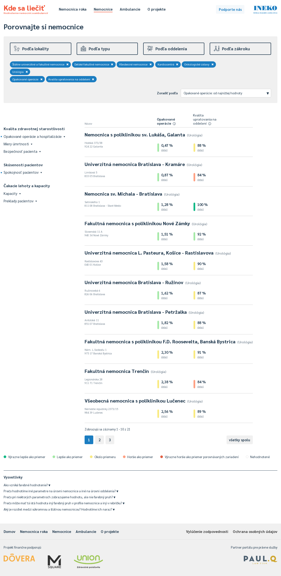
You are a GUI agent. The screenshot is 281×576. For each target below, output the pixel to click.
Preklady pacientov (20, 200)
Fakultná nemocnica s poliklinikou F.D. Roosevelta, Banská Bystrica (169, 341)
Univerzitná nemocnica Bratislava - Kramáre (143, 164)
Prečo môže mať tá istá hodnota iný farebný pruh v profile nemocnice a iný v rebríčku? (64, 503)
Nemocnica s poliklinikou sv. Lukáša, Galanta (143, 134)
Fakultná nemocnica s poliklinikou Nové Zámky (146, 223)
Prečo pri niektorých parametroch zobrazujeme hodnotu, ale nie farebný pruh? (59, 497)
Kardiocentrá (168, 64)
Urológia (20, 72)
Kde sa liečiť (26, 8)
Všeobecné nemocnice (135, 64)
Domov (9, 531)
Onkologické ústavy (199, 64)
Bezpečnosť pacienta (22, 151)
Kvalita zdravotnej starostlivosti (34, 128)
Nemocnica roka (73, 9)
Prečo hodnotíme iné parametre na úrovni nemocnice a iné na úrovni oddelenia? (61, 491)
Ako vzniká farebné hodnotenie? (27, 485)
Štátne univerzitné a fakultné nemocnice (40, 64)
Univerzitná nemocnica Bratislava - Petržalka (144, 312)
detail (164, 149)
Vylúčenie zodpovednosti (207, 531)
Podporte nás (230, 9)
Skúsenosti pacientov (23, 164)
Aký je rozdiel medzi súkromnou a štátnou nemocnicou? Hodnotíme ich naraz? (59, 509)
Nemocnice (103, 9)
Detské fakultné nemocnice (94, 64)
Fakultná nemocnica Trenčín (125, 371)
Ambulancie (130, 9)
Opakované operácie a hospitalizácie (34, 136)
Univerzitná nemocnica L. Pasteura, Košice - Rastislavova (158, 253)
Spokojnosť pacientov (23, 172)
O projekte (156, 9)
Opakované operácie (27, 79)
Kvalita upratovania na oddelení (71, 79)
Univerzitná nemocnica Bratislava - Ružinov (143, 282)
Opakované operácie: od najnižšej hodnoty (226, 93)
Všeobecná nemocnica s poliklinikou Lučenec (144, 400)
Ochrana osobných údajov (255, 531)
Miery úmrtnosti (18, 143)
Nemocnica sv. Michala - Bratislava (132, 194)
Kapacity (12, 193)
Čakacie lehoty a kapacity (27, 185)
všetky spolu (239, 439)
